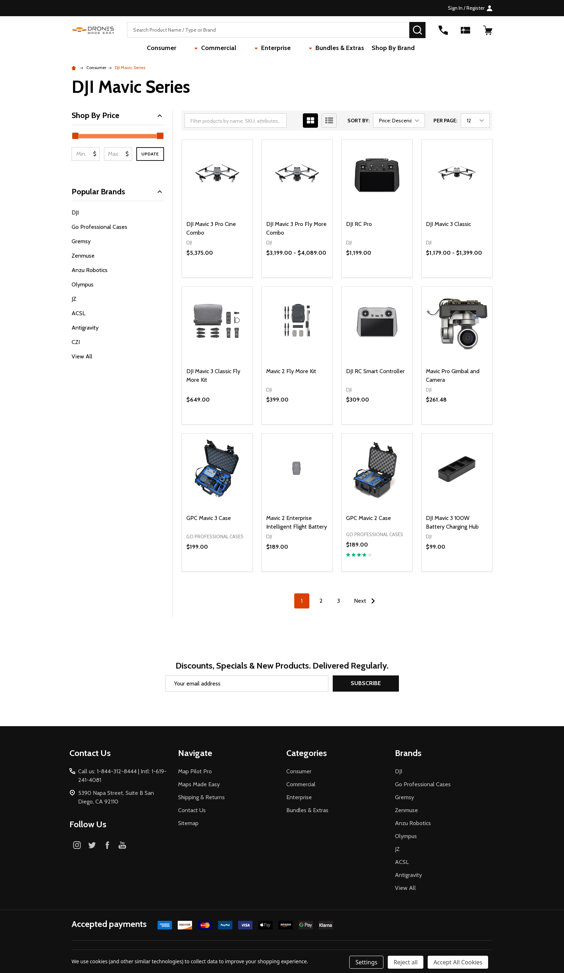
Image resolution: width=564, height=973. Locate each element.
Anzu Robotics (90, 270)
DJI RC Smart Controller (375, 371)
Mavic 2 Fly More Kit (291, 371)
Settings (366, 962)
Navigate (195, 753)
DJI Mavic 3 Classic (448, 224)
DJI (75, 212)
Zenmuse (83, 255)
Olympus (83, 284)
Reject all (406, 962)
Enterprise (269, 49)
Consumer (181, 49)
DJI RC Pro (359, 224)
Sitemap (188, 823)
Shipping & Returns (201, 797)
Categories (306, 753)
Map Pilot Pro (195, 771)
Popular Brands (118, 191)
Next (366, 601)
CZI (76, 342)
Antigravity (85, 327)
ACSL (78, 313)
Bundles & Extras (320, 49)
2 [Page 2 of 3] (321, 600)
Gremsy (81, 241)
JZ (74, 298)
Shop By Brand (375, 49)
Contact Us (192, 810)
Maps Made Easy (199, 784)
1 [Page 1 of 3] (302, 600)
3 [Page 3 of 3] (338, 600)
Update (150, 154)
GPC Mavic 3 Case (208, 518)
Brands (408, 753)
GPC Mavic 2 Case (368, 518)
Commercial (225, 49)
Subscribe (366, 683)
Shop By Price (118, 115)
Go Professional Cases (99, 226)
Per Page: (445, 120)
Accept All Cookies (457, 962)
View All (82, 356)
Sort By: (358, 120)
